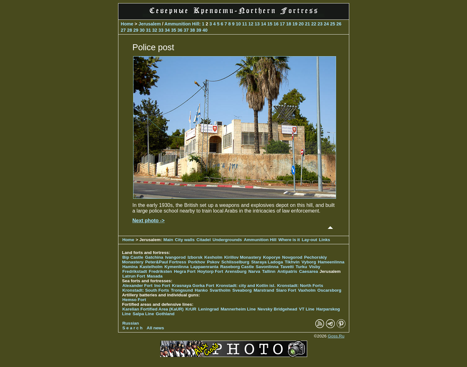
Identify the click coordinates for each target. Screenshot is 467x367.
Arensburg (236, 271)
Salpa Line (143, 313)
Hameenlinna (331, 262)
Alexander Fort (137, 285)
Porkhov (196, 262)
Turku (301, 266)
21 (307, 23)
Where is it (289, 239)
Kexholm (213, 257)
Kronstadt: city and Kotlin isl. (245, 285)
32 (154, 30)
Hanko (201, 290)
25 (332, 23)
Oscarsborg (329, 290)
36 (179, 30)
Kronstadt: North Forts (300, 285)
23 (320, 23)
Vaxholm (307, 290)
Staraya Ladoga (267, 262)
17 (282, 23)
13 (257, 23)
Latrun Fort (133, 276)
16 (276, 23)
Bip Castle (132, 257)
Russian (130, 323)
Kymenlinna (176, 266)
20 (301, 23)
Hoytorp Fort (210, 271)
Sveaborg (242, 290)
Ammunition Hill (182, 23)
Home (127, 23)
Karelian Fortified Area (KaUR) (153, 309)
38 (192, 30)
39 (198, 30)
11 (244, 23)
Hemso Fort (134, 299)
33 (161, 30)
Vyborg (308, 262)
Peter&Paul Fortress (165, 262)
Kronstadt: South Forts (145, 290)
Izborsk (195, 257)
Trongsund (182, 290)
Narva (254, 271)
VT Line (306, 309)
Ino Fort (162, 285)
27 (123, 30)
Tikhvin (292, 262)
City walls (185, 239)
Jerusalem (149, 23)
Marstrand (263, 290)
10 (238, 23)
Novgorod (292, 257)
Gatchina (154, 257)
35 (173, 30)
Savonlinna (267, 266)
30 (142, 30)
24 (326, 23)
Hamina (130, 266)
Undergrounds (227, 239)
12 (250, 23)
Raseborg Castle (237, 266)
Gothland (165, 313)
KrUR (190, 309)
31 (148, 30)
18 (288, 23)
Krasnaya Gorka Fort (193, 285)
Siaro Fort (286, 290)
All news (155, 328)
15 (269, 23)
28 (129, 30)
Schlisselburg (235, 262)
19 (294, 23)
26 (338, 23)
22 (313, 23)
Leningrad (208, 309)
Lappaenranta (204, 266)
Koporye (271, 257)
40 (205, 30)
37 (186, 30)
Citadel (204, 239)
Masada (155, 276)
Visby (314, 266)
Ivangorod (175, 257)
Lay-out (309, 239)
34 (167, 30)
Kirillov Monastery (242, 257)
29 (135, 30)
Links (324, 239)
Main (168, 239)
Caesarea (308, 271)
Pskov (213, 262)
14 (263, 23)
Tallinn (268, 271)
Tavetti (287, 266)
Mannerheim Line (238, 309)
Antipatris (287, 271)
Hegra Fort (185, 271)
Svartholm (219, 290)
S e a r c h (132, 328)
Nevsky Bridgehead (277, 309)
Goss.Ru (336, 336)
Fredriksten (160, 271)
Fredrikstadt (134, 271)
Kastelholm (150, 266)
